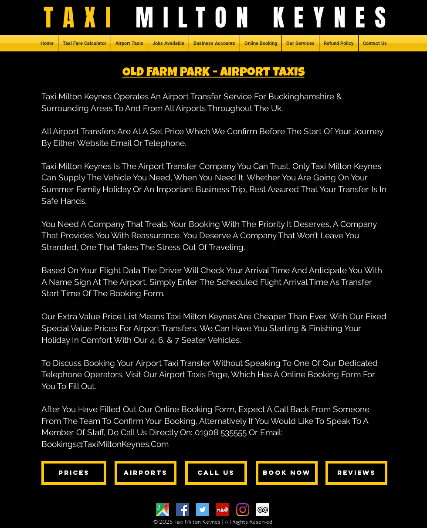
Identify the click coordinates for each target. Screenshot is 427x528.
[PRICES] (73, 473)
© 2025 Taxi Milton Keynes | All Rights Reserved (212, 521)
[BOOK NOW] (287, 473)
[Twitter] (202, 509)
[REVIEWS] (356, 473)
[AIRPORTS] (145, 473)
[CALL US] (216, 473)
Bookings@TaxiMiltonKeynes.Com (105, 444)
